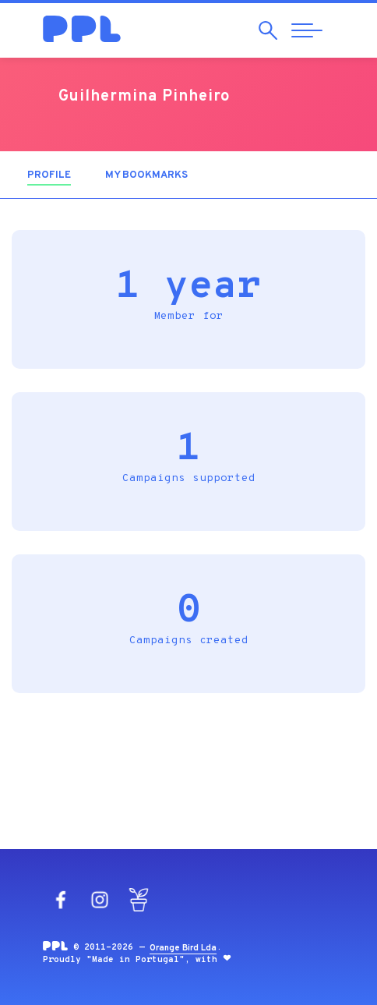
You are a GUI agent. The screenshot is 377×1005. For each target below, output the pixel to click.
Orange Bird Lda (183, 948)
